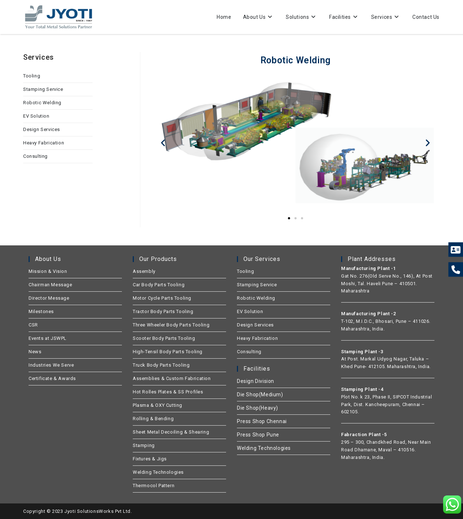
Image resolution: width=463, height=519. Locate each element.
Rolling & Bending (153, 418)
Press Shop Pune (258, 435)
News (35, 351)
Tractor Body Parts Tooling (163, 311)
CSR (33, 325)
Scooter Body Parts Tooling (164, 338)
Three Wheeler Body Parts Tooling (171, 325)
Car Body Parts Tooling (158, 284)
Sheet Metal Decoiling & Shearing (171, 432)
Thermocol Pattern (153, 485)
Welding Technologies (158, 472)
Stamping (144, 445)
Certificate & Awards (52, 378)
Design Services (41, 129)
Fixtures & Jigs (150, 458)
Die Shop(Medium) (260, 394)
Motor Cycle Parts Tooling (162, 298)
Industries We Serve (51, 365)
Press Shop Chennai (262, 421)
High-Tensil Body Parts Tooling (168, 351)
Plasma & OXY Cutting (157, 405)
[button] (163, 142)
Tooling (31, 76)
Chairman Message (50, 284)
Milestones (41, 311)
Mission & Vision (48, 271)
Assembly (144, 271)
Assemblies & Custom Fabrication (172, 378)
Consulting (35, 156)
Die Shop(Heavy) (257, 408)
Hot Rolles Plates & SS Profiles (168, 391)
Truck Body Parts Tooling (161, 365)
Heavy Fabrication (43, 142)
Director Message (49, 298)
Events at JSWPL (48, 338)
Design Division (255, 381)
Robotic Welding (42, 102)
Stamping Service (43, 89)
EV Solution (36, 116)
